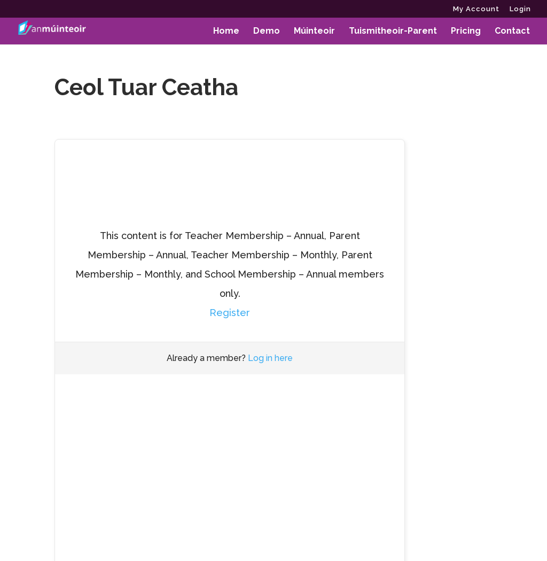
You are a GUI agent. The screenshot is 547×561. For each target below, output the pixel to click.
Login (520, 9)
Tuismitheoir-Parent (393, 31)
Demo (266, 31)
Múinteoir (314, 31)
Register (229, 312)
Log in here (270, 358)
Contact (512, 31)
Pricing (466, 31)
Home (226, 31)
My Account (476, 9)
